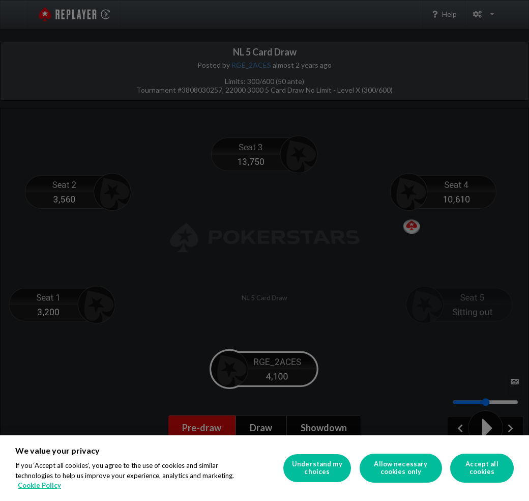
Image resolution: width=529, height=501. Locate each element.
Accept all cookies (481, 468)
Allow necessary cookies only (400, 468)
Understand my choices (317, 468)
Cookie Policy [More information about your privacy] (39, 485)
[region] (264, 468)
